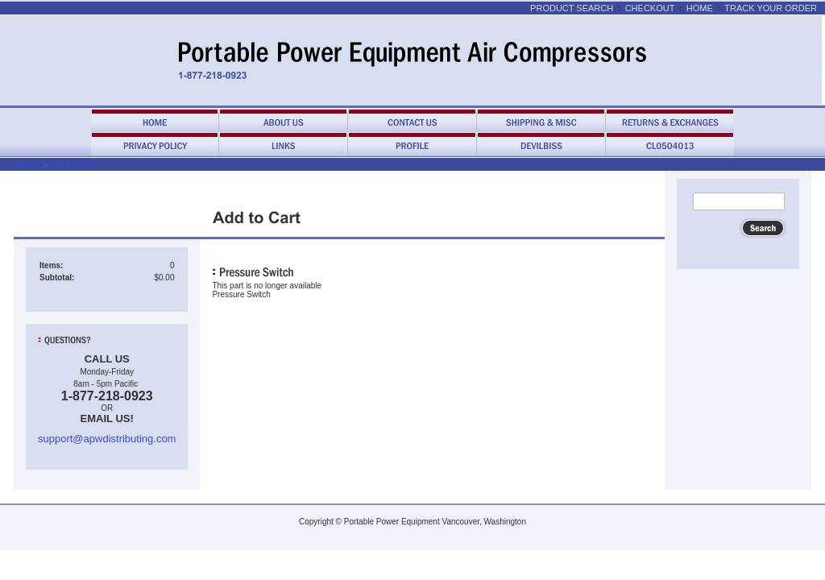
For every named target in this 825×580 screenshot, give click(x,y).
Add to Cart (75, 164)
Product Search (571, 8)
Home (699, 8)
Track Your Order (770, 8)
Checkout (650, 8)
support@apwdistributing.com (107, 439)
